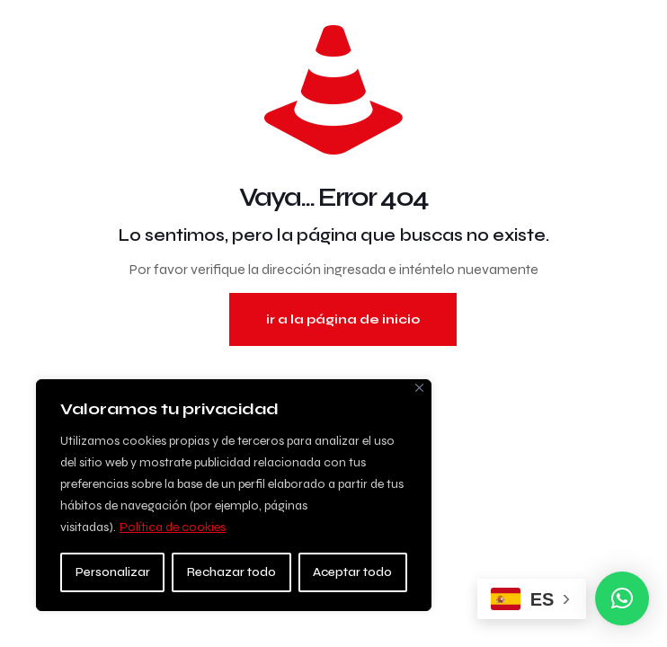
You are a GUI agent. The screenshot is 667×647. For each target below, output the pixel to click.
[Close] (419, 388)
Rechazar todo (231, 572)
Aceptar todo (352, 572)
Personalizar (113, 572)
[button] (622, 598)
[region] (233, 495)
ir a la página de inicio (343, 319)
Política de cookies (173, 527)
